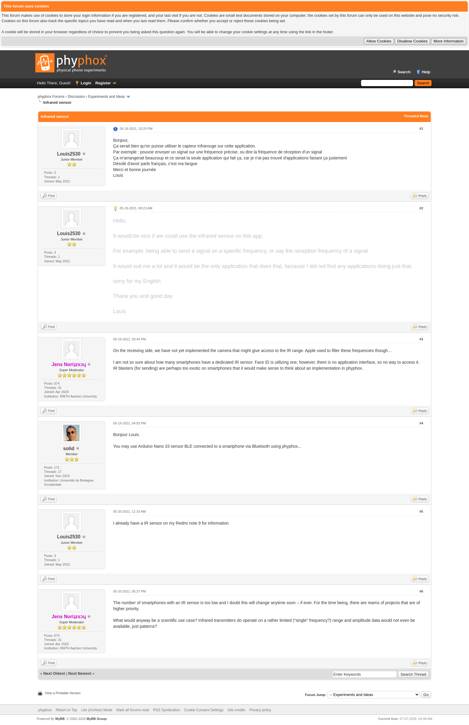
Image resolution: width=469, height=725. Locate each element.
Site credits (236, 710)
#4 (421, 423)
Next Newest (79, 673)
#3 (421, 339)
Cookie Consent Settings (203, 710)
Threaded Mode (416, 116)
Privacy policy (260, 710)
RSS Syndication (166, 710)
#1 (421, 128)
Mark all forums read (132, 710)
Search (404, 72)
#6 (421, 591)
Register (103, 83)
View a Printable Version (62, 693)
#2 (421, 208)
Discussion (76, 97)
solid (68, 448)
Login (86, 83)
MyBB (60, 719)
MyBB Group (96, 719)
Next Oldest (54, 673)
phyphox (45, 710)
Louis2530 (68, 153)
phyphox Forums (51, 97)
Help (426, 72)
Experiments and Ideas (106, 97)
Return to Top (66, 710)
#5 (421, 511)
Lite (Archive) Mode (96, 710)
